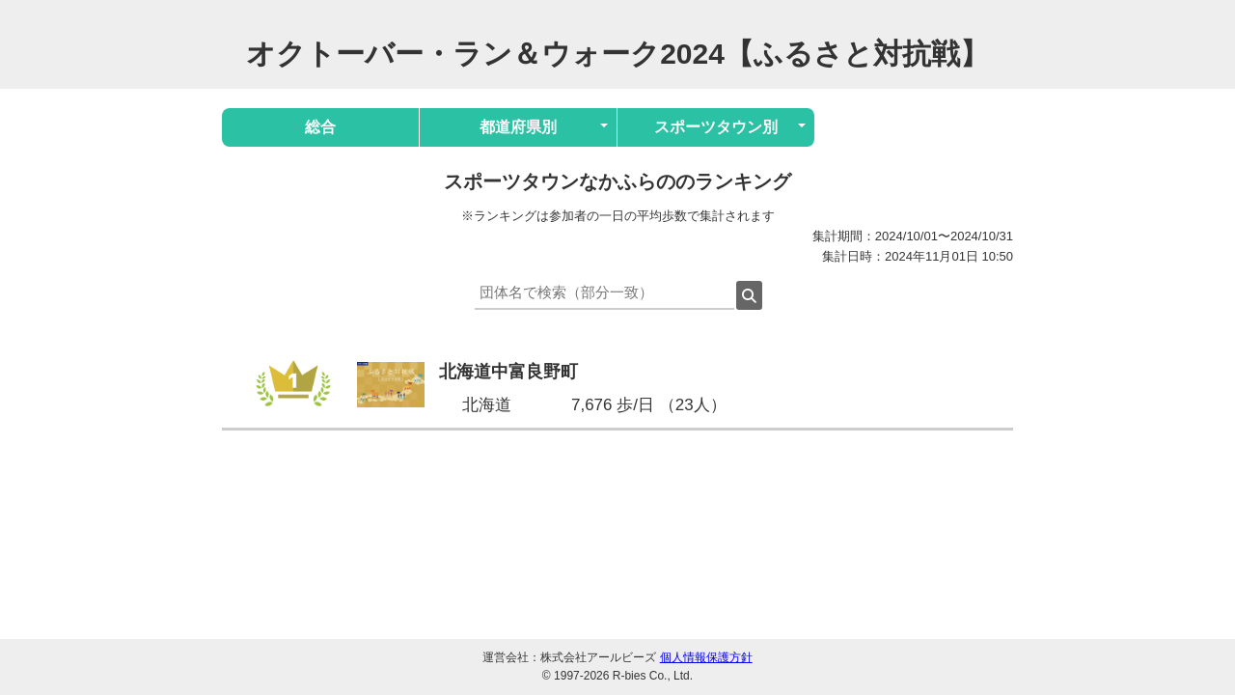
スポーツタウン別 (716, 127)
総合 (320, 127)
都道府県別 (518, 127)
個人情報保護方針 (706, 657)
